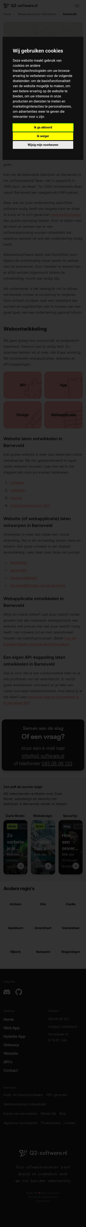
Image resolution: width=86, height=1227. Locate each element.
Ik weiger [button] (43, 136)
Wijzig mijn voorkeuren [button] (43, 145)
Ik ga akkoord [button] (43, 127)
